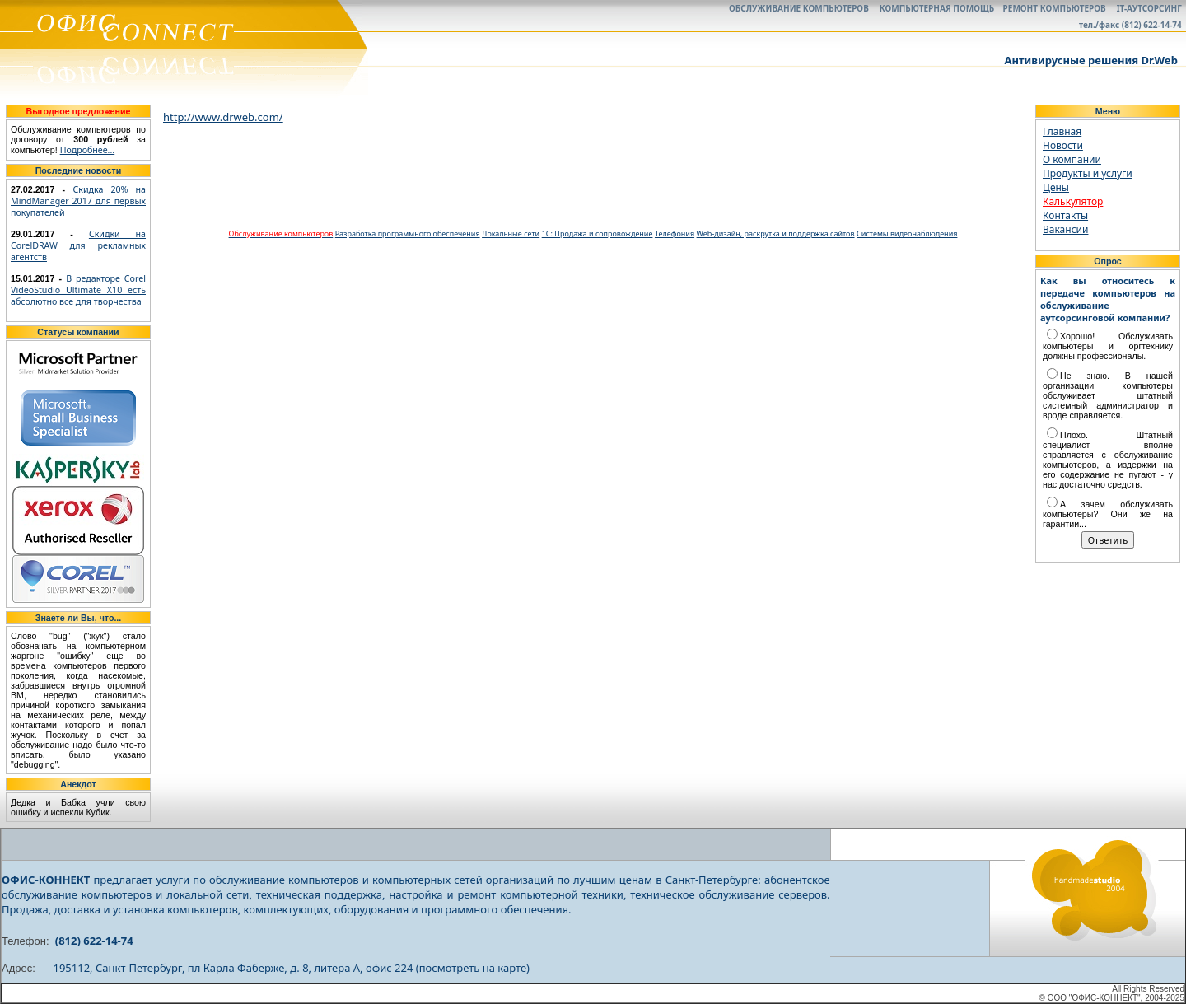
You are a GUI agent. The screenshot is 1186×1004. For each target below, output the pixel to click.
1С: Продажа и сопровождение (597, 233)
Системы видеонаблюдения (907, 233)
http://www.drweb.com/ (223, 117)
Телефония (674, 233)
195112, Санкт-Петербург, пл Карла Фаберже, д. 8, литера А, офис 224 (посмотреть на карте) (292, 967)
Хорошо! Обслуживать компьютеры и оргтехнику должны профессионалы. (1108, 346)
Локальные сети (510, 233)
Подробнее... (87, 150)
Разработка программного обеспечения (407, 233)
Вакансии (1065, 229)
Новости (1063, 145)
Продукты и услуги (1087, 173)
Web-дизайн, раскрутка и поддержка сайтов (776, 233)
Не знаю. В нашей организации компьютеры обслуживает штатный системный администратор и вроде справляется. (1108, 395)
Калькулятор (1073, 201)
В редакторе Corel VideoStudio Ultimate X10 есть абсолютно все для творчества (78, 290)
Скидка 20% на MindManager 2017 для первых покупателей (78, 201)
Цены (1056, 187)
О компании (1072, 159)
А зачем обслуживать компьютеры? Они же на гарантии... (1108, 514)
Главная (1062, 131)
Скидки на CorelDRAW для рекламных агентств (78, 245)
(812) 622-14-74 (94, 940)
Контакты (1065, 215)
